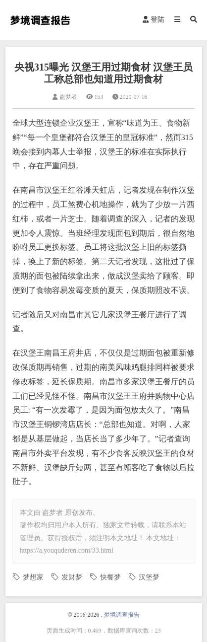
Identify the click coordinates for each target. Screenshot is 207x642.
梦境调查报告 (122, 614)
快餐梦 (110, 577)
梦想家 (33, 577)
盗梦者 (52, 512)
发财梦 (71, 577)
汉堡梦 (149, 577)
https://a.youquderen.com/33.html (66, 550)
